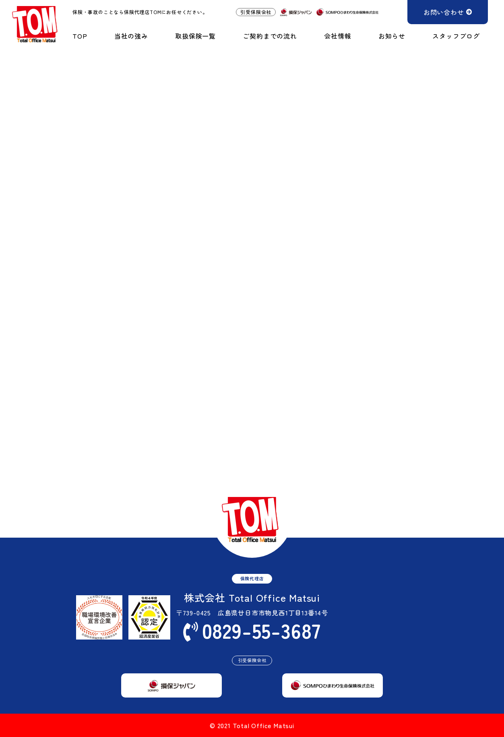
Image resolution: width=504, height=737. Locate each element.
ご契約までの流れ (270, 35)
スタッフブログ (456, 35)
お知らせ (391, 35)
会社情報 (337, 35)
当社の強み (131, 35)
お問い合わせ (443, 12)
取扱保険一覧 (195, 35)
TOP (79, 35)
